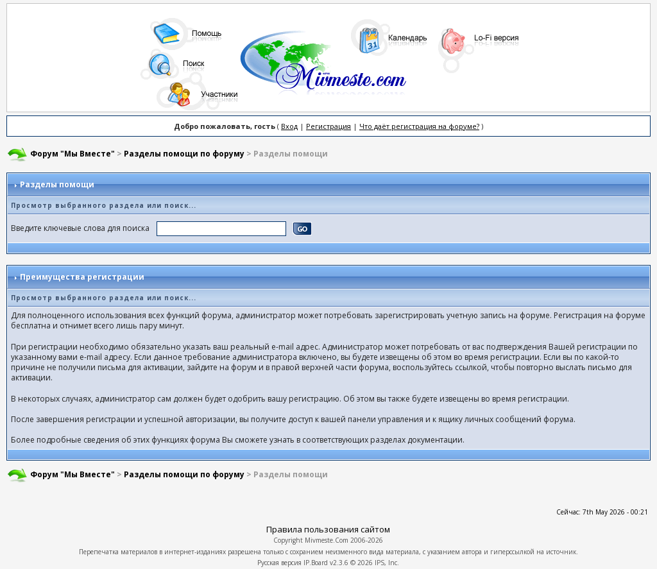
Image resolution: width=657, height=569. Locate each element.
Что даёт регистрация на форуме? (419, 126)
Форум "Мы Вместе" (72, 153)
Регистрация (328, 126)
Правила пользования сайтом (328, 529)
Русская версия (279, 562)
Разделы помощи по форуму (184, 153)
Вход (289, 126)
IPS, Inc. (387, 562)
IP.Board (315, 562)
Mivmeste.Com (326, 540)
